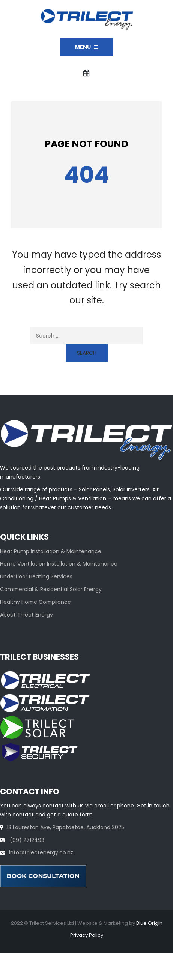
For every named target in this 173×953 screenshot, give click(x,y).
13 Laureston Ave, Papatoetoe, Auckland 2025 (65, 827)
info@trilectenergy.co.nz (41, 852)
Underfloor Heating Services (36, 576)
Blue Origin (149, 923)
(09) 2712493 (26, 840)
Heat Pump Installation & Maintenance (50, 551)
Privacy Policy (86, 935)
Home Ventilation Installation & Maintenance (58, 563)
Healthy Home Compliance (35, 602)
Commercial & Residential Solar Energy (51, 589)
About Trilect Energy (26, 614)
